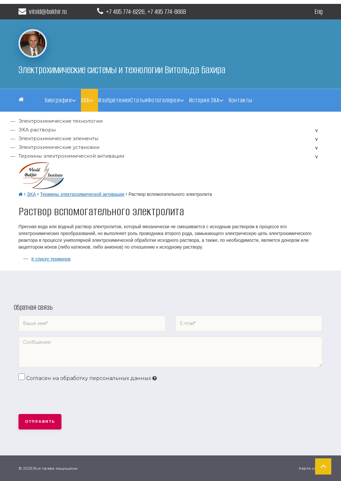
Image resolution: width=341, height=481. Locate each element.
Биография (58, 100)
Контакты (240, 100)
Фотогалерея (164, 100)
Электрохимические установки (58, 147)
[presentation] (67, 398)
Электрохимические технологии (60, 121)
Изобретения (114, 100)
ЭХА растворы (37, 130)
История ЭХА (204, 100)
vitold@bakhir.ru (42, 11)
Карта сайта (311, 468)
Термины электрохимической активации (71, 156)
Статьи (139, 100)
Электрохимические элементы (58, 138)
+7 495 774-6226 (125, 11)
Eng (318, 11)
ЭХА (85, 100)
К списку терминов (51, 259)
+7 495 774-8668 (166, 11)
